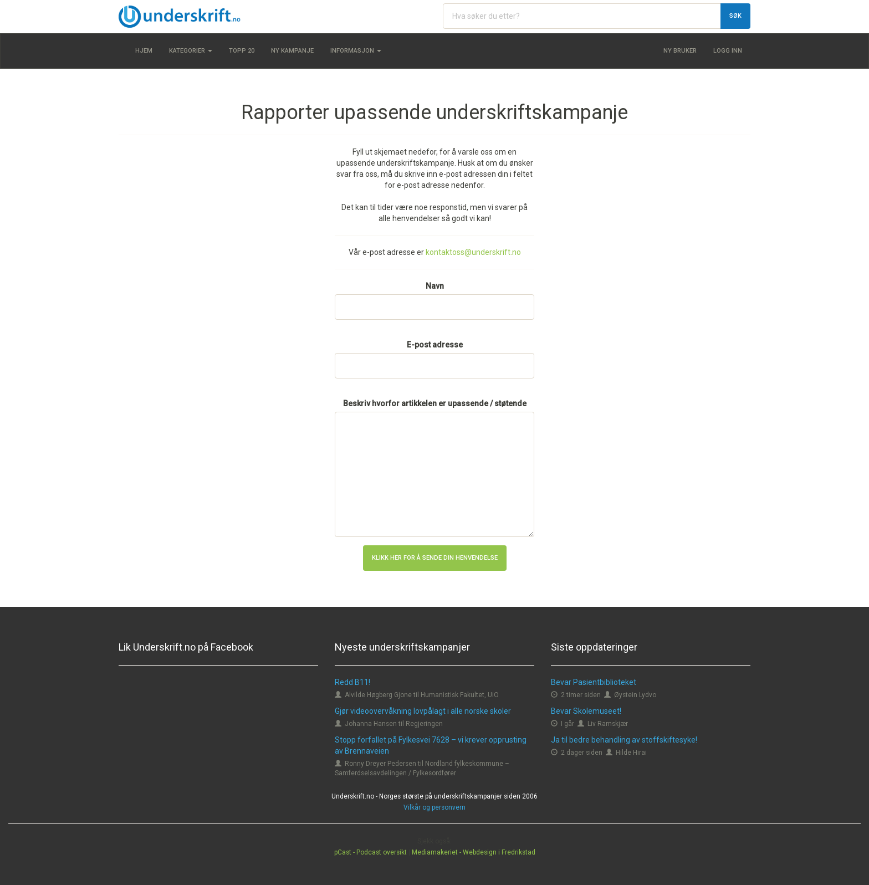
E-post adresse (435, 344)
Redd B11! (352, 682)
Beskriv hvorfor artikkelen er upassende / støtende (434, 403)
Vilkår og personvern (434, 807)
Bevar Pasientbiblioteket (593, 682)
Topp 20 (241, 50)
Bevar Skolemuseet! (586, 711)
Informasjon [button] (355, 50)
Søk (735, 15)
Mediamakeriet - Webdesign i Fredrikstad (473, 852)
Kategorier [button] (190, 50)
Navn (435, 286)
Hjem (143, 50)
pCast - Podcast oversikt (370, 852)
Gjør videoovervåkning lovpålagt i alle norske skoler (423, 711)
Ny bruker (680, 50)
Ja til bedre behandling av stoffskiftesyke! (624, 739)
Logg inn (727, 50)
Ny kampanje (292, 50)
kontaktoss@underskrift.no (473, 252)
